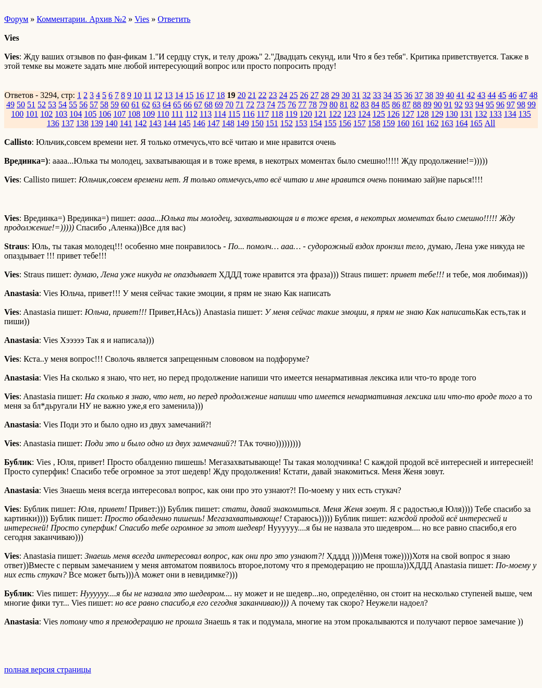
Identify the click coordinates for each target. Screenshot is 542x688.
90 (438, 104)
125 (379, 113)
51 (31, 104)
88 (417, 104)
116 (248, 113)
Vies (141, 19)
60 (125, 104)
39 (439, 95)
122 (335, 113)
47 (523, 95)
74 (271, 104)
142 (140, 123)
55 (73, 104)
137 (67, 123)
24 (283, 95)
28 (325, 95)
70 (229, 104)
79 (323, 104)
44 (491, 95)
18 (220, 95)
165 (476, 123)
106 (104, 113)
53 (52, 104)
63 (156, 104)
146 (199, 123)
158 (374, 123)
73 (260, 104)
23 (272, 95)
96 (500, 104)
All (490, 123)
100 (17, 113)
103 (61, 113)
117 (263, 113)
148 (228, 123)
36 (408, 95)
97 (511, 104)
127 (408, 113)
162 (432, 123)
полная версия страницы (47, 669)
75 (281, 104)
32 (366, 95)
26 (304, 95)
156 (345, 123)
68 (208, 104)
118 (277, 113)
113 (206, 113)
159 (389, 123)
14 (179, 95)
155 (330, 123)
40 (450, 95)
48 (533, 95)
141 (126, 123)
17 (210, 95)
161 (418, 123)
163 (447, 123)
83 (365, 104)
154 (316, 123)
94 (479, 104)
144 (170, 123)
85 (385, 104)
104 (75, 113)
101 (32, 113)
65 (177, 104)
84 (375, 104)
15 (189, 95)
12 (158, 95)
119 (291, 113)
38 (429, 95)
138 (82, 123)
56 (83, 104)
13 (168, 95)
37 (418, 95)
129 (437, 113)
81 (344, 104)
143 (155, 123)
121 (320, 113)
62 (146, 104)
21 (252, 95)
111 (177, 113)
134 (510, 113)
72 (250, 104)
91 (448, 104)
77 (302, 104)
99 (531, 104)
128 (422, 113)
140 (111, 123)
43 (481, 95)
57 (94, 104)
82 (354, 104)
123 (349, 113)
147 (213, 123)
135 (525, 113)
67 (198, 104)
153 (301, 123)
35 (397, 95)
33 (377, 95)
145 (184, 123)
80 (333, 104)
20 (241, 95)
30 (345, 95)
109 (148, 113)
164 (461, 123)
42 (470, 95)
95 (490, 104)
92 (458, 104)
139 (97, 123)
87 (406, 104)
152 (286, 123)
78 (313, 104)
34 (387, 95)
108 (134, 113)
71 (240, 104)
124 (364, 113)
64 (167, 104)
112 (191, 113)
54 (62, 104)
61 (135, 104)
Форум (16, 19)
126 (393, 113)
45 (502, 95)
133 (495, 113)
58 (104, 104)
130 (452, 113)
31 (356, 95)
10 (137, 95)
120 (306, 113)
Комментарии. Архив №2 (81, 19)
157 (359, 123)
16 (199, 95)
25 (293, 95)
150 (257, 123)
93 (469, 104)
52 (42, 104)
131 (466, 113)
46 (512, 95)
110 (163, 113)
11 (148, 95)
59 (114, 104)
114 (220, 113)
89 (427, 104)
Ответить (174, 19)
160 (403, 123)
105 (90, 113)
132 (481, 113)
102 (46, 113)
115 (234, 113)
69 (219, 104)
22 (262, 95)
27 (314, 95)
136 (53, 123)
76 (292, 104)
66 (187, 104)
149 (243, 123)
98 (521, 104)
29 (335, 95)
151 (272, 123)
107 (119, 113)
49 (10, 104)
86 (396, 104)
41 (460, 95)
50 (21, 104)
